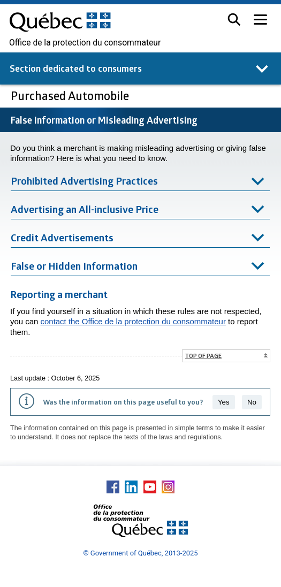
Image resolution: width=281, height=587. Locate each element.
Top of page (203, 356)
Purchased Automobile (71, 95)
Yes (224, 402)
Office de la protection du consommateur (85, 43)
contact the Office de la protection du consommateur (133, 321)
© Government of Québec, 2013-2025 (140, 553)
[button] (234, 19)
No (251, 402)
